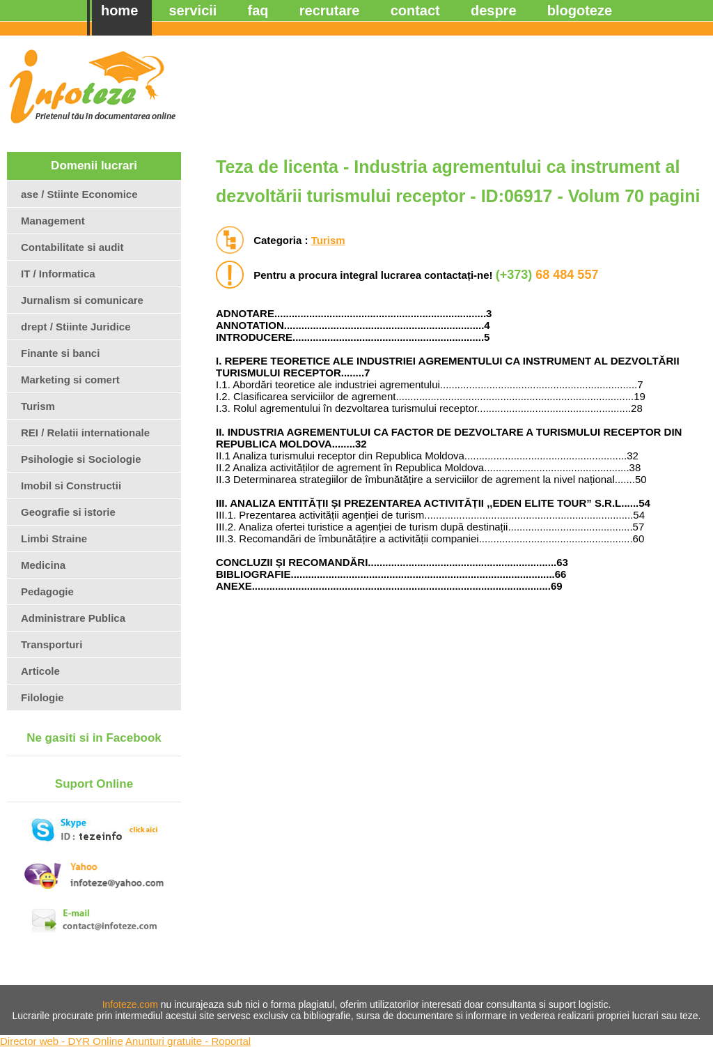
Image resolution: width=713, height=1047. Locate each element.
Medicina (43, 565)
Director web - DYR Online (61, 1041)
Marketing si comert (70, 379)
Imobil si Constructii (71, 485)
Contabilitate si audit (72, 247)
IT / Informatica (58, 274)
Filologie (42, 697)
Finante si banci (60, 353)
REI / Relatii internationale (85, 432)
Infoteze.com (130, 1004)
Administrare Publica (73, 618)
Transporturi (51, 644)
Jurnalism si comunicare (82, 300)
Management (53, 221)
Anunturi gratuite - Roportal (188, 1041)
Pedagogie (47, 591)
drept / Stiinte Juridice (76, 327)
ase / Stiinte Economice (79, 194)
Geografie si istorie (68, 512)
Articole (40, 671)
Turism (328, 240)
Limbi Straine (54, 538)
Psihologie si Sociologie (81, 459)
